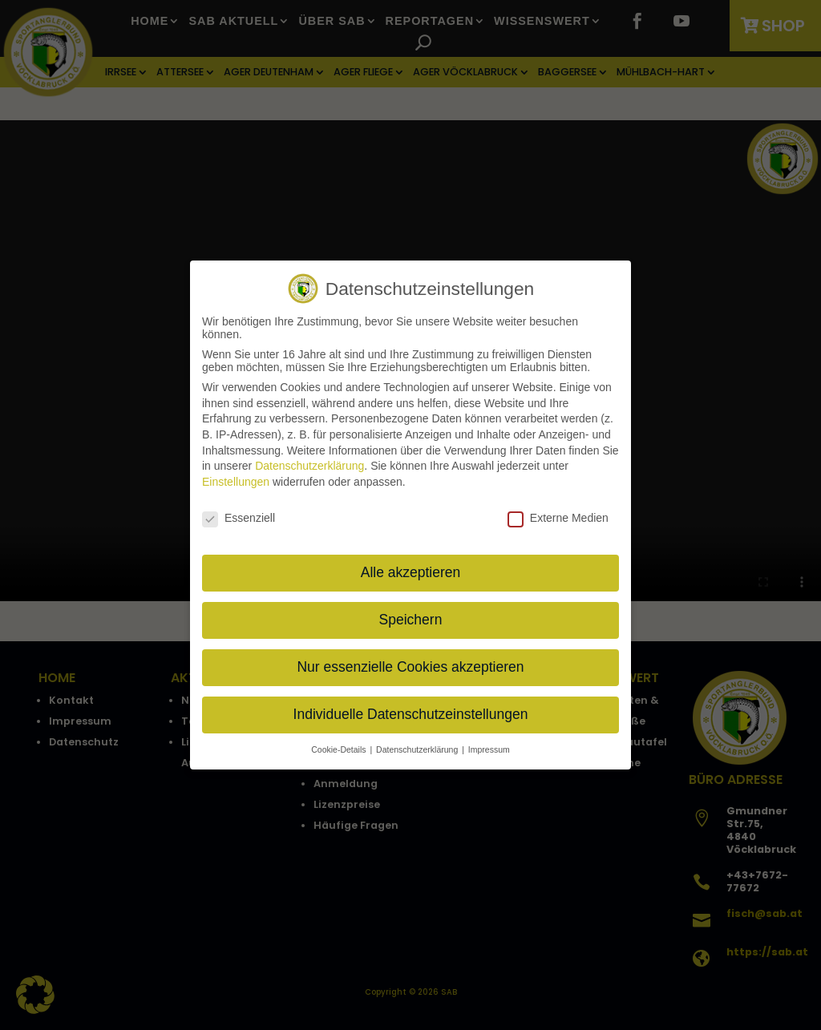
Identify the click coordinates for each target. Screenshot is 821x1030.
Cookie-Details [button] (339, 746)
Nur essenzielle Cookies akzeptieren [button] (410, 664)
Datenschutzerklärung (309, 463)
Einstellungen (235, 478)
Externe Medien (558, 514)
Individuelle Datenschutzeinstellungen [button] (410, 712)
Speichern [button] (411, 617)
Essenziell (238, 514)
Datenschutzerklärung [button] (418, 746)
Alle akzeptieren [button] (411, 570)
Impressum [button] (489, 746)
